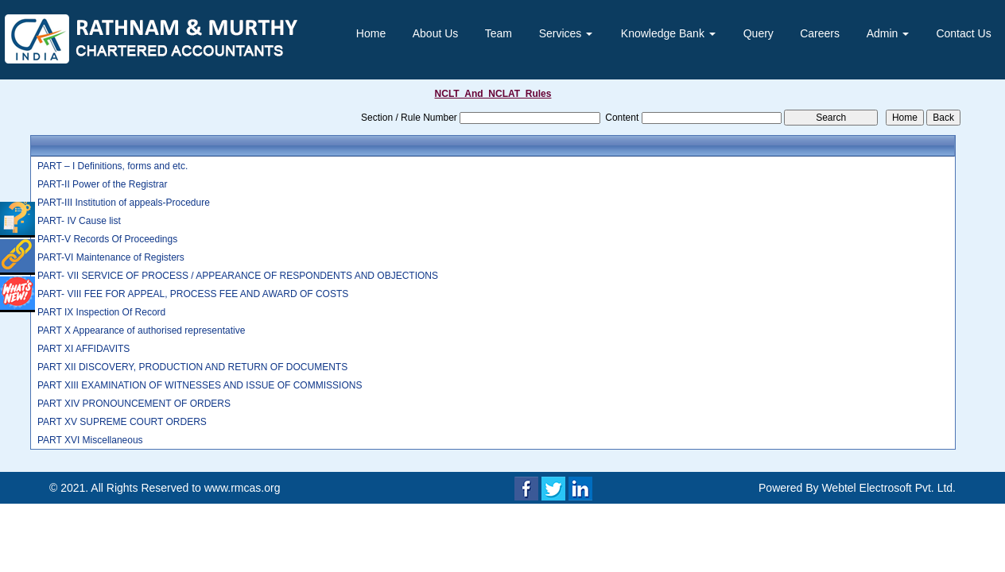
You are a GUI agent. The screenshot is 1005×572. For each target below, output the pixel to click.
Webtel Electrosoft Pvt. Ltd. (888, 487)
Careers (820, 33)
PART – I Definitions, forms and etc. (112, 166)
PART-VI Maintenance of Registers (110, 257)
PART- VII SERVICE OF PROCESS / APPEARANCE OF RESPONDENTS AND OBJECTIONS (237, 275)
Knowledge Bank (668, 33)
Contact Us (963, 33)
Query (758, 33)
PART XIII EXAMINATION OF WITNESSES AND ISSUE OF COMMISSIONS (200, 385)
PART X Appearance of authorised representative (141, 330)
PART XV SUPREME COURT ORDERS (122, 421)
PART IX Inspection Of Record (101, 312)
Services (566, 33)
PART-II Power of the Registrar (102, 184)
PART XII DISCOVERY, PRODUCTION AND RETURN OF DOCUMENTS (192, 367)
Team (498, 33)
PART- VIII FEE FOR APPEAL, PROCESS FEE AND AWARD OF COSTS (192, 294)
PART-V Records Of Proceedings (107, 239)
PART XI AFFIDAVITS (83, 348)
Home (371, 33)
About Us (436, 33)
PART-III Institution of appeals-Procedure (123, 202)
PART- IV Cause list (79, 220)
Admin (888, 33)
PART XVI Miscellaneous (90, 440)
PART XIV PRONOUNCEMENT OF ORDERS (134, 403)
